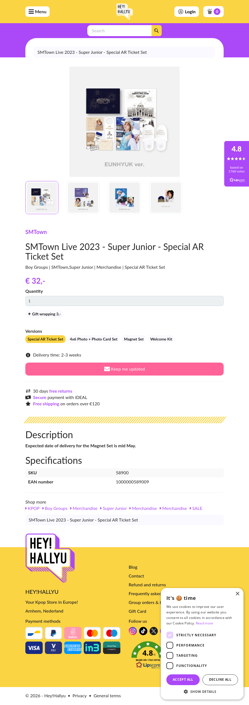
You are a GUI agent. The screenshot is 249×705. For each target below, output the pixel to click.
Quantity (34, 291)
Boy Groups (54, 508)
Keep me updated (124, 368)
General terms (107, 695)
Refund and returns (147, 584)
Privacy (79, 695)
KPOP (32, 508)
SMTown (36, 232)
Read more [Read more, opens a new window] (204, 623)
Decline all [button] (220, 679)
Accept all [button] (183, 679)
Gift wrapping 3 (44, 314)
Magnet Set (134, 339)
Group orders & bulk (148, 602)
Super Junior (113, 508)
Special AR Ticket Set (45, 339)
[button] (202, 691)
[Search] (156, 30)
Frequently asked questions (155, 593)
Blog (133, 567)
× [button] (237, 594)
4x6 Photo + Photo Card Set (94, 339)
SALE (196, 508)
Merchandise (84, 508)
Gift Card (137, 611)
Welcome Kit (161, 339)
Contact (136, 575)
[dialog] (202, 643)
